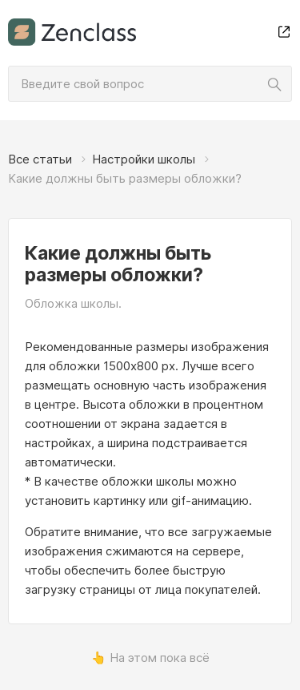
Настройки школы (143, 159)
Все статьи (40, 159)
